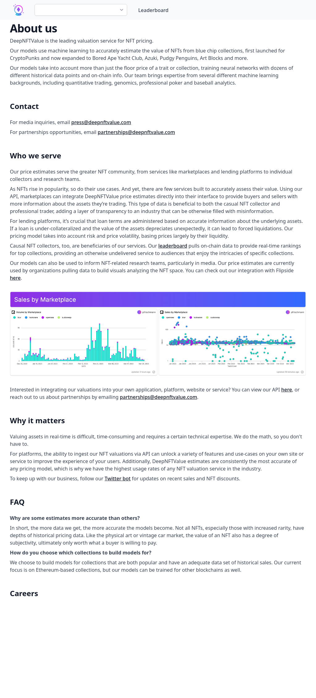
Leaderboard (153, 10)
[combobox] (81, 10)
